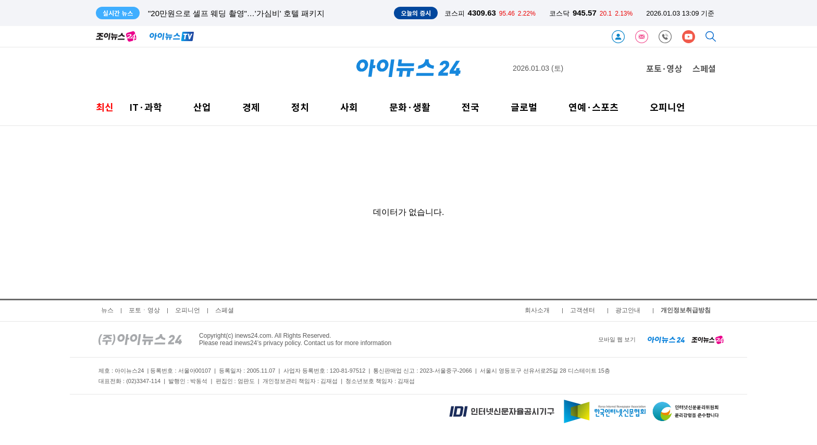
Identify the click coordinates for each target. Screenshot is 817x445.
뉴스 (107, 310)
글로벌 (524, 107)
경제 (251, 107)
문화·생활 (409, 107)
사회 (349, 107)
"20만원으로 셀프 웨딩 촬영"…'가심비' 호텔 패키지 (236, 13)
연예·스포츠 (593, 107)
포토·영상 (664, 68)
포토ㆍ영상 (144, 310)
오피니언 (667, 107)
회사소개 (537, 310)
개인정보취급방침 (686, 310)
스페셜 (704, 68)
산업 (202, 107)
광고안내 (627, 310)
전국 (470, 107)
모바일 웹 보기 (617, 339)
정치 (300, 107)
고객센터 (582, 310)
